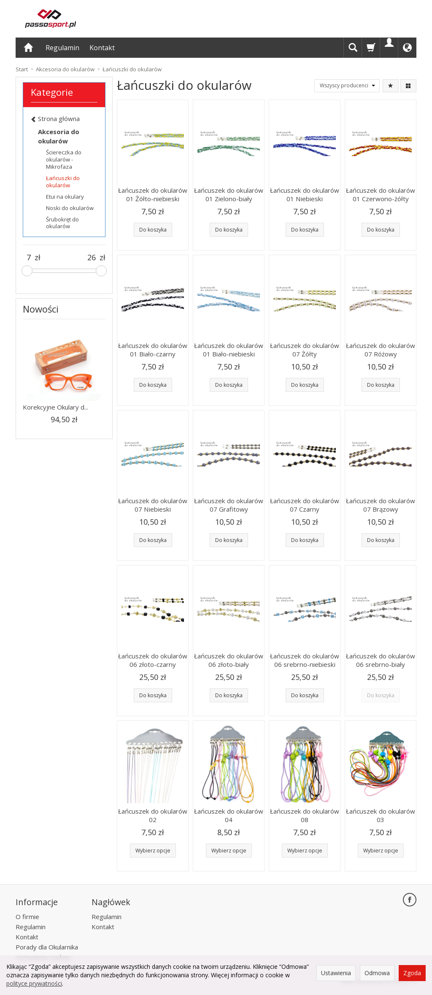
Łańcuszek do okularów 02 (152, 815)
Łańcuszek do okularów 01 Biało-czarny (152, 349)
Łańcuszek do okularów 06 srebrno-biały (380, 660)
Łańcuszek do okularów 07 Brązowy (380, 504)
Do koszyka (153, 229)
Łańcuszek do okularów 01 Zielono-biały (228, 194)
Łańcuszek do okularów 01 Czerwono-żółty (380, 194)
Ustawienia (336, 973)
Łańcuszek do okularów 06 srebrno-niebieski (304, 660)
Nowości (41, 308)
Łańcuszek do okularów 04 (228, 815)
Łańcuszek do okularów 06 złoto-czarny (152, 660)
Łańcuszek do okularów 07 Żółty (304, 349)
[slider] (27, 270)
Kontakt (102, 47)
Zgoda (412, 973)
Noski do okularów (70, 208)
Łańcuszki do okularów (63, 181)
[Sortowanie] (391, 85)
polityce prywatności (34, 983)
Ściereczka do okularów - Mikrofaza (63, 159)
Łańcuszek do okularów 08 (304, 815)
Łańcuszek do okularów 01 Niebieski (304, 194)
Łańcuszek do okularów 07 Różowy (380, 349)
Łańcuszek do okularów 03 (380, 815)
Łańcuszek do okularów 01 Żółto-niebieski (152, 194)
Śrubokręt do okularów (62, 223)
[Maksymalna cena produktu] (92, 258)
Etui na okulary (65, 196)
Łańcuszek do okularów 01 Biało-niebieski (228, 349)
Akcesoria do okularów (58, 136)
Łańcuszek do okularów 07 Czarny (304, 504)
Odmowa (377, 973)
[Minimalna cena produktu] (29, 258)
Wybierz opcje (153, 850)
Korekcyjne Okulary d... (55, 407)
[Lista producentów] (347, 85)
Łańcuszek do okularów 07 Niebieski (152, 504)
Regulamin (62, 47)
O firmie (27, 915)
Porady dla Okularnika (47, 945)
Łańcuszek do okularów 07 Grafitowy (228, 504)
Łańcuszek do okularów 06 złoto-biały (228, 660)
